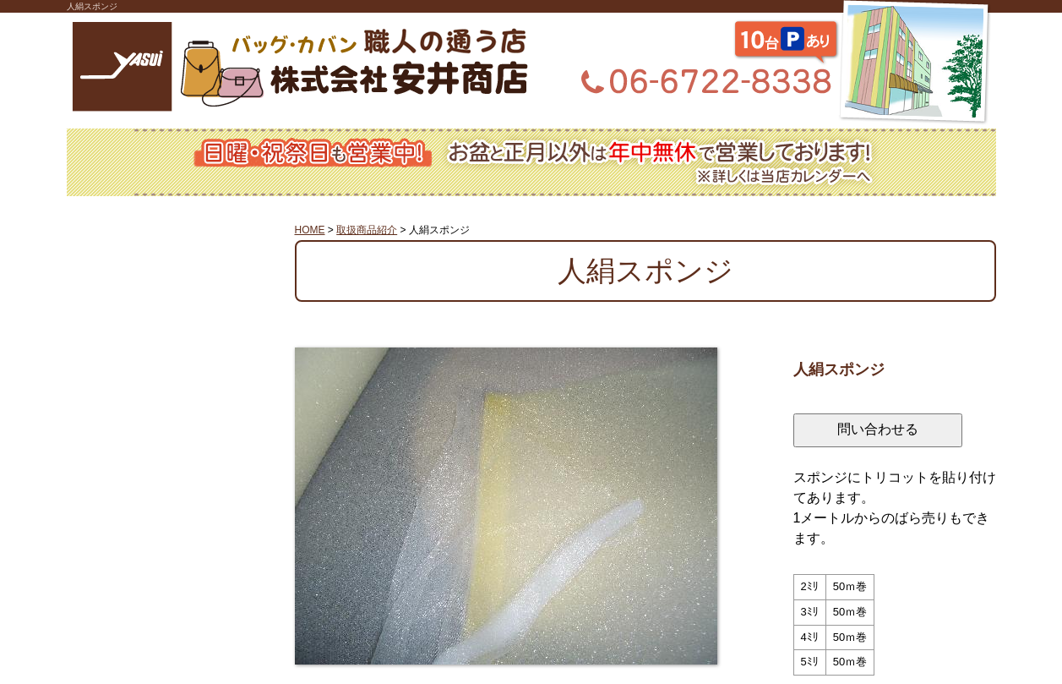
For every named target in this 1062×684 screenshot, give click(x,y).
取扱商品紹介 (366, 230)
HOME (310, 230)
